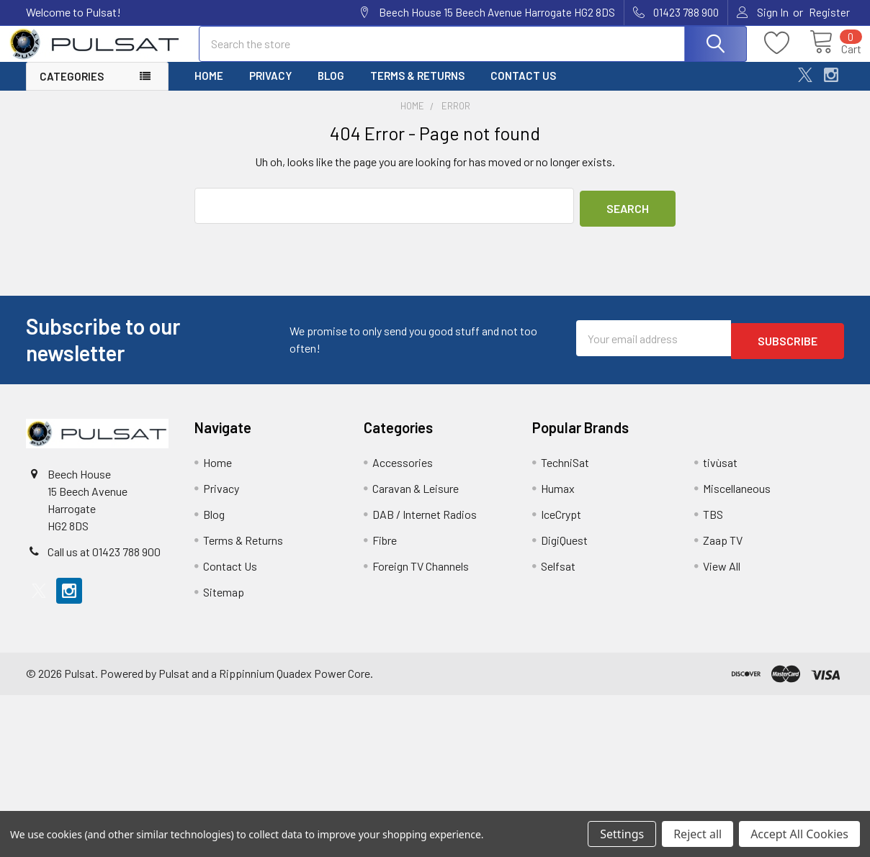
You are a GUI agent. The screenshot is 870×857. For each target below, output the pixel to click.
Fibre (384, 550)
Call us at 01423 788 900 (104, 561)
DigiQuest (564, 550)
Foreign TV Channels (420, 576)
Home (208, 88)
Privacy (270, 88)
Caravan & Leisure (415, 498)
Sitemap (223, 602)
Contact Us (523, 88)
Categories (72, 89)
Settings (622, 834)
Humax (558, 498)
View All (721, 576)
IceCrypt (561, 524)
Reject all (697, 834)
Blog (331, 88)
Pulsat (173, 683)
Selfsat (558, 576)
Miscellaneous (737, 498)
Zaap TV (723, 550)
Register (829, 12)
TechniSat (565, 472)
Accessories (402, 472)
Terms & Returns (417, 88)
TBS (713, 524)
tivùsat (720, 472)
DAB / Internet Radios (424, 524)
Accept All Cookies (799, 834)
